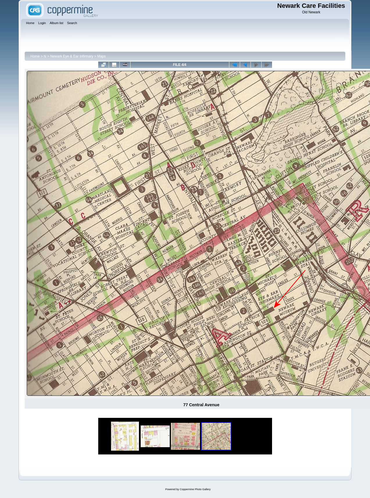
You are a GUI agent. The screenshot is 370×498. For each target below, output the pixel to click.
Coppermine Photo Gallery (195, 489)
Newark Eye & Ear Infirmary (71, 56)
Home (35, 56)
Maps (101, 56)
